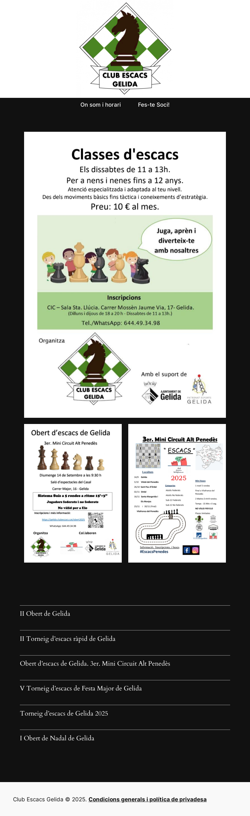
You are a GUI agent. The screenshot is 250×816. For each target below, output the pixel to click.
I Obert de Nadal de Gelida (57, 738)
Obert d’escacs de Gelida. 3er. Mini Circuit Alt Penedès (95, 664)
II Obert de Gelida (45, 614)
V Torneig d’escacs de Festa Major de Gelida (81, 688)
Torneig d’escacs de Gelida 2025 (64, 714)
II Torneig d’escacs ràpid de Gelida (68, 639)
